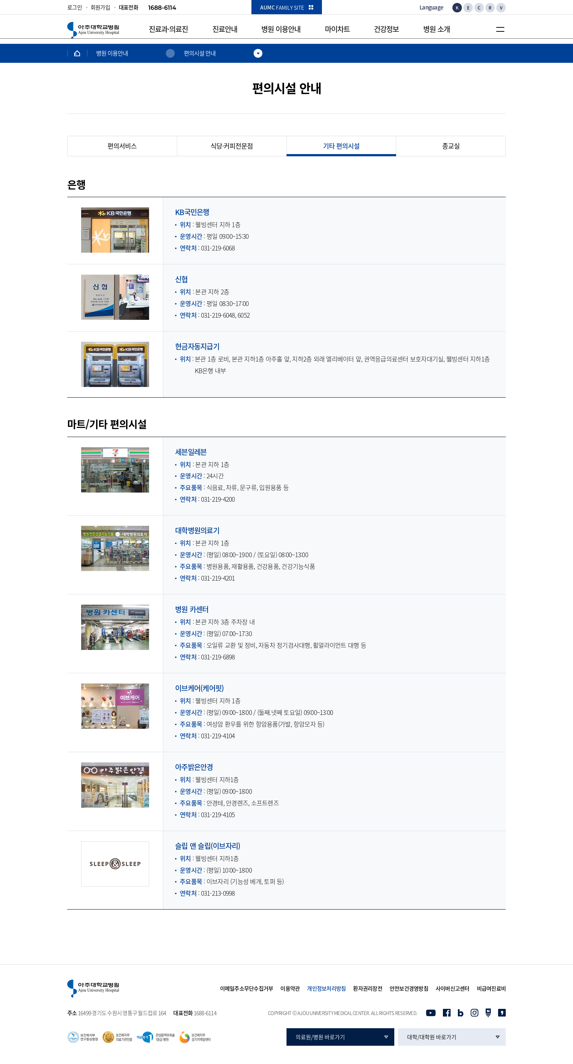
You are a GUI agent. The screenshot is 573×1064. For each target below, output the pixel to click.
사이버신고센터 (453, 988)
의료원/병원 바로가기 (320, 1037)
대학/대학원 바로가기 (431, 1037)
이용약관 (290, 988)
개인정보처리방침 (326, 988)
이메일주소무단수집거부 (246, 988)
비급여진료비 (491, 988)
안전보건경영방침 (409, 988)
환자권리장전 (367, 988)
